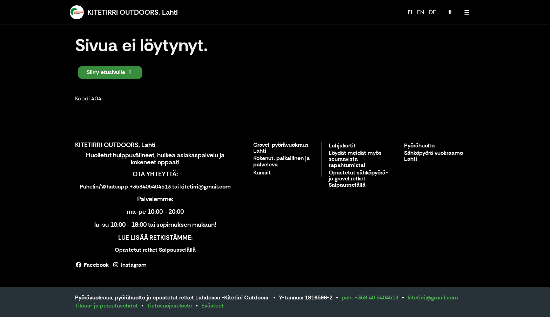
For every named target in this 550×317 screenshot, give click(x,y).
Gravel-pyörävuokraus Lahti (281, 148)
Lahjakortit (342, 146)
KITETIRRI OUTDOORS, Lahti (115, 145)
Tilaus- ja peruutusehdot (106, 305)
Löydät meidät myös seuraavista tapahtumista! (355, 159)
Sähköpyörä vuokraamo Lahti (433, 156)
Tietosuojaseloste (169, 305)
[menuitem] (450, 12)
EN (420, 12)
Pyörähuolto (419, 146)
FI (410, 12)
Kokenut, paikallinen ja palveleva (281, 161)
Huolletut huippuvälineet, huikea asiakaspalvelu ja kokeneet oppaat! (155, 158)
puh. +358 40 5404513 (370, 297)
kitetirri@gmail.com (433, 297)
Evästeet (212, 305)
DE (432, 12)
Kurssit (262, 173)
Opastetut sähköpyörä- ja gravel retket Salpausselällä (358, 179)
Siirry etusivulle (110, 72)
